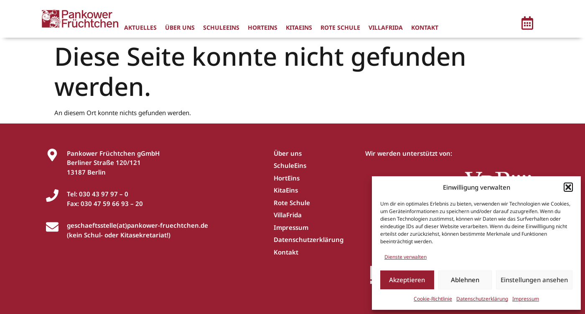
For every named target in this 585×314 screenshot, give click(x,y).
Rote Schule (340, 27)
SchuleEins (221, 27)
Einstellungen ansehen (534, 279)
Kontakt (424, 27)
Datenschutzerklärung (482, 298)
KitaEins (299, 27)
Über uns (180, 27)
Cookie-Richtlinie (433, 298)
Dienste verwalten (405, 256)
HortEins (262, 27)
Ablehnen (465, 279)
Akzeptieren (407, 279)
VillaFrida (386, 27)
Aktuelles (140, 27)
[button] (568, 187)
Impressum (525, 298)
